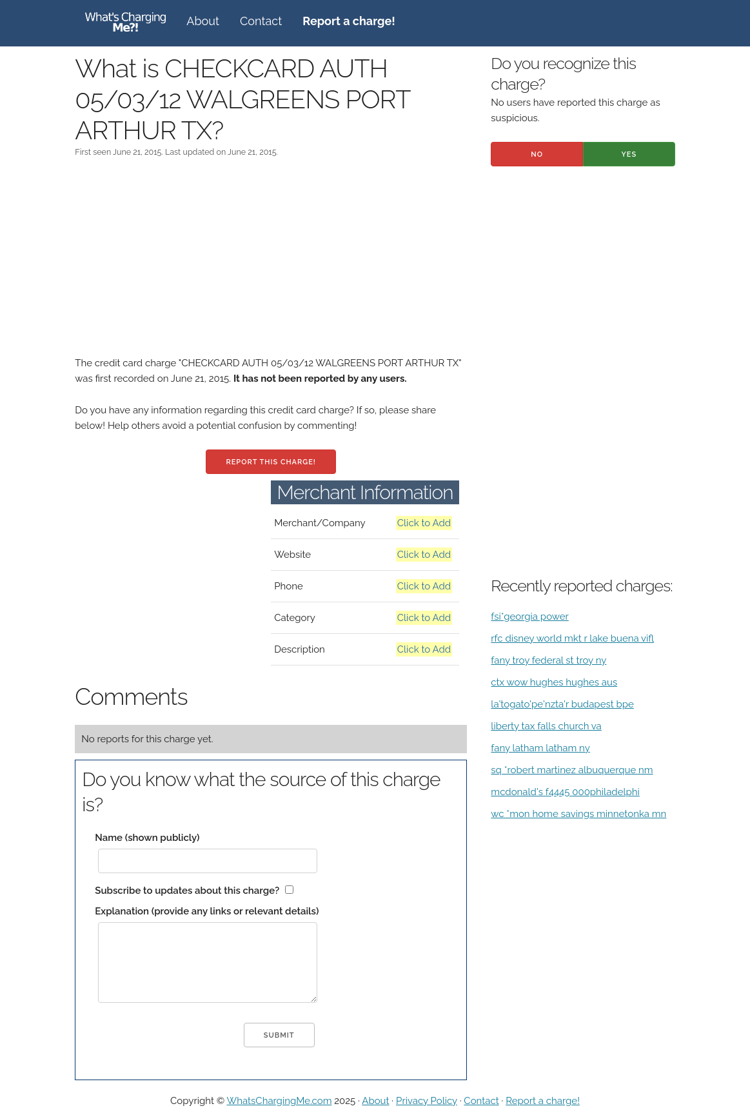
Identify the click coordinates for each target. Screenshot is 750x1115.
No (537, 154)
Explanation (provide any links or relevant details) (207, 911)
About (202, 21)
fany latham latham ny (540, 748)
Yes (629, 154)
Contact (261, 21)
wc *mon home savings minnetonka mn (578, 814)
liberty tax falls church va (546, 726)
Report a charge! (543, 1101)
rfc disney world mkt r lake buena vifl (572, 638)
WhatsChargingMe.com (279, 1101)
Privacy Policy (426, 1101)
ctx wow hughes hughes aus (554, 682)
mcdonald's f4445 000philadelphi (565, 792)
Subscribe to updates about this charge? (187, 890)
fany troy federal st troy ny (548, 660)
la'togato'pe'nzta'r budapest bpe (562, 704)
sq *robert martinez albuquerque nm (572, 770)
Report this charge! (270, 462)
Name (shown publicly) (147, 838)
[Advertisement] (271, 265)
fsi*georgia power (529, 616)
